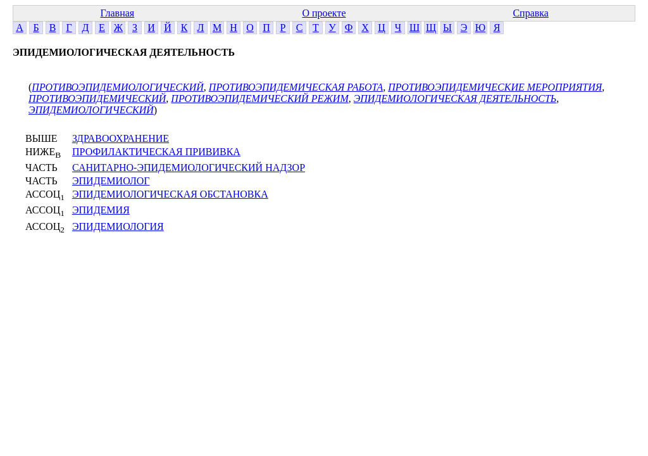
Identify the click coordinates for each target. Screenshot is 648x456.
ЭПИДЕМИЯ (101, 210)
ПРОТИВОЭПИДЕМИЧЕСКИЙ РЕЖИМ (259, 98)
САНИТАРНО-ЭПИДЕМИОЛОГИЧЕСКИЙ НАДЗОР (188, 167)
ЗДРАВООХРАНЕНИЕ (120, 138)
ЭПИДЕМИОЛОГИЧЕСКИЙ (91, 109)
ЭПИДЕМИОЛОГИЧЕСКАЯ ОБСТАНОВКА (170, 194)
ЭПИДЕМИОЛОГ (111, 180)
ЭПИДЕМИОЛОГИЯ (118, 226)
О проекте (324, 13)
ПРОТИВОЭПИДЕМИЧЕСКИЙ (97, 98)
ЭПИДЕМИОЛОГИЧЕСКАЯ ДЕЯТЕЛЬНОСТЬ (455, 98)
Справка (531, 13)
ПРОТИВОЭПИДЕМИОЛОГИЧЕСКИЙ (118, 87)
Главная (117, 13)
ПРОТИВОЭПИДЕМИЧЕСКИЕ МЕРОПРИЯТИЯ (495, 87)
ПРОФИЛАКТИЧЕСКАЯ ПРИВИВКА (156, 151)
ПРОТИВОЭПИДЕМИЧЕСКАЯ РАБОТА (296, 87)
